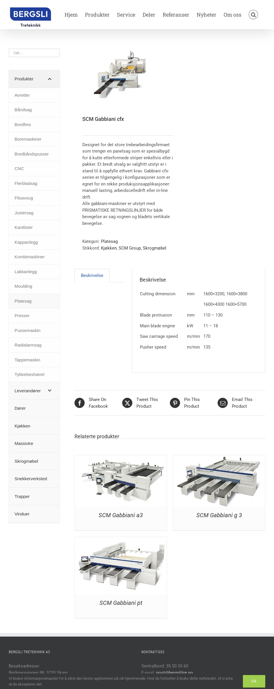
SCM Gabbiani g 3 (219, 515)
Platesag (109, 241)
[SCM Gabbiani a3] (121, 458)
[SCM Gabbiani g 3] (219, 458)
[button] (253, 14)
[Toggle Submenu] (50, 79)
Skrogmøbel (154, 248)
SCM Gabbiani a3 (121, 515)
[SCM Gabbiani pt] (121, 540)
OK (254, 681)
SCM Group (130, 248)
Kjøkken (109, 248)
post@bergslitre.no (174, 672)
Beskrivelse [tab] (92, 275)
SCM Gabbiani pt (120, 602)
